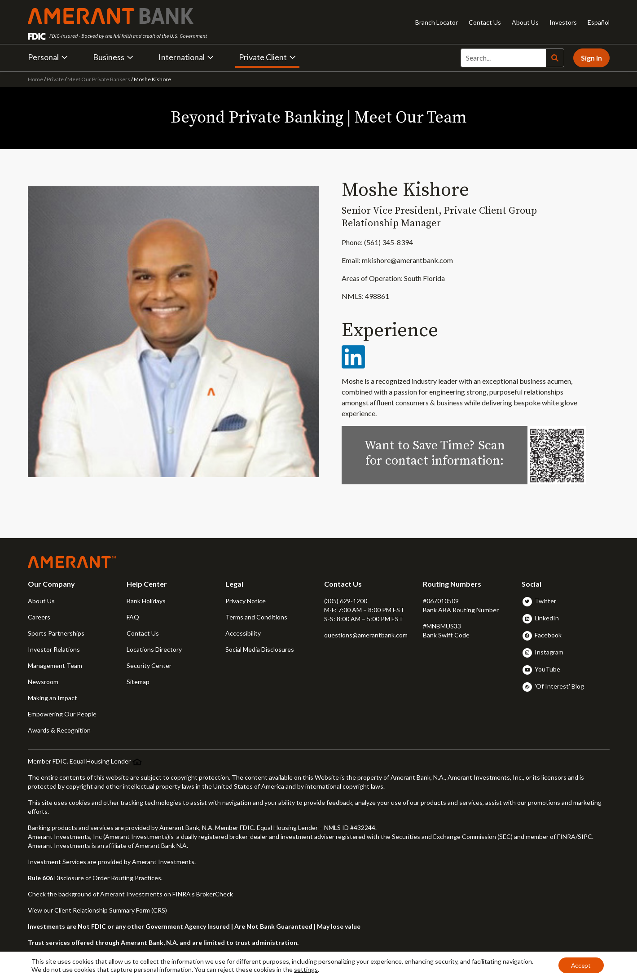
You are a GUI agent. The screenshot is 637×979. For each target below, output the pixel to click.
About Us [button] (41, 601)
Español (599, 22)
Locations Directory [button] (154, 649)
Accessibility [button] (243, 633)
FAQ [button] (133, 617)
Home (36, 79)
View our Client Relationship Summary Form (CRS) (97, 910)
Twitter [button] (545, 601)
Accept (580, 965)
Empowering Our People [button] (62, 714)
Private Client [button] (267, 57)
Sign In (591, 57)
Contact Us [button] (143, 633)
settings (306, 969)
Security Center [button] (149, 665)
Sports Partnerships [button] (56, 633)
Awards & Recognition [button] (59, 730)
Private (55, 79)
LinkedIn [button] (547, 618)
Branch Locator (436, 22)
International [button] (186, 57)
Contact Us (485, 22)
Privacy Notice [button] (245, 601)
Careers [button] (39, 617)
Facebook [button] (548, 635)
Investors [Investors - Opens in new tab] (563, 22)
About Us (525, 22)
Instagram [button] (549, 652)
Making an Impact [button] (52, 698)
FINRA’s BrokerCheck (202, 894)
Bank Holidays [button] (146, 601)
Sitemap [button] (138, 681)
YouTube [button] (547, 669)
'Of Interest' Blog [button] (559, 686)
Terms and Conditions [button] (256, 617)
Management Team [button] (55, 665)
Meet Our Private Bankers (98, 79)
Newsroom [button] (43, 681)
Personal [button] (48, 57)
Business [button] (113, 57)
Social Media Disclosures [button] (259, 649)
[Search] (503, 57)
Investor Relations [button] (54, 649)
